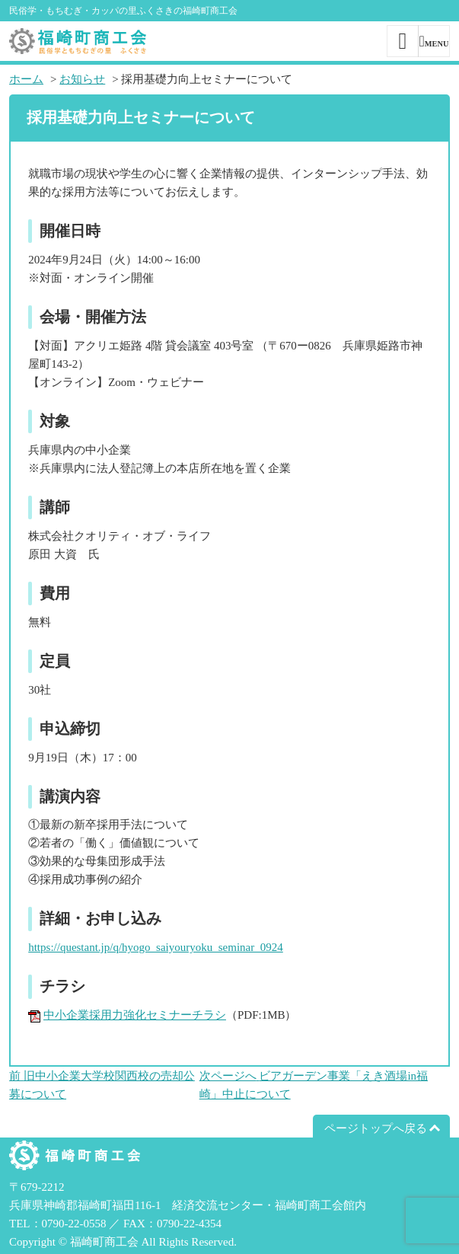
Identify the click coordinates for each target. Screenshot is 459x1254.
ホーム (26, 79)
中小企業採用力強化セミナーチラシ (134, 1015)
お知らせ (82, 79)
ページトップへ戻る (375, 1128)
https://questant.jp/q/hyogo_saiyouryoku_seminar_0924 (155, 947)
